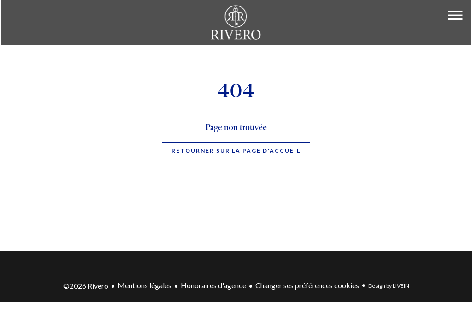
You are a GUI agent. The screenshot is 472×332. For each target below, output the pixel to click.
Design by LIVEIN (388, 285)
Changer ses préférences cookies (307, 285)
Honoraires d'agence (213, 285)
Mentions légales (144, 285)
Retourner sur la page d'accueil (236, 150)
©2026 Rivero (85, 285)
